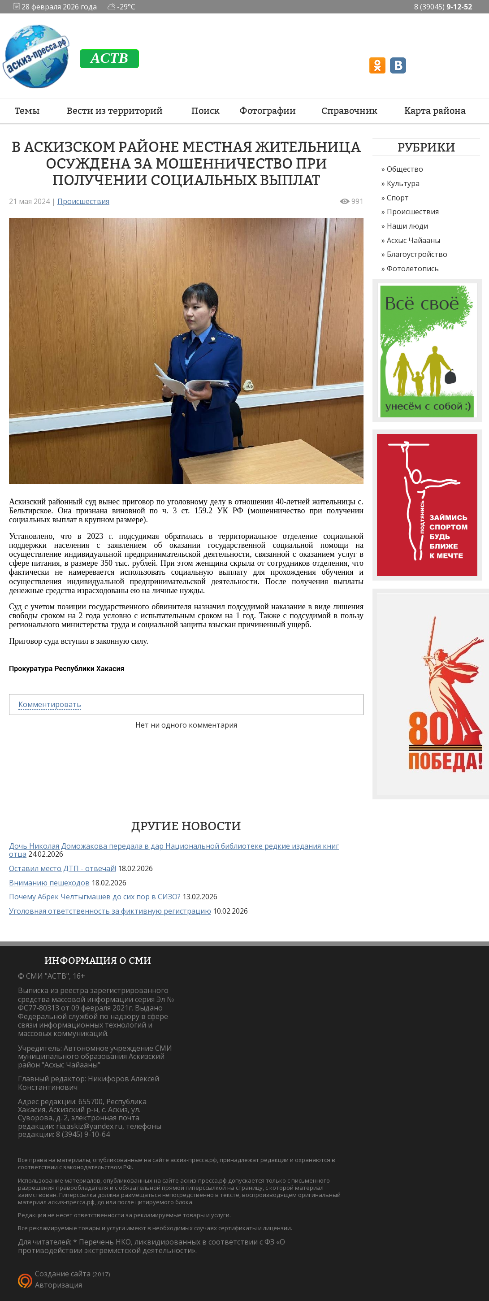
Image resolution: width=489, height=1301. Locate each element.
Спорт (398, 198)
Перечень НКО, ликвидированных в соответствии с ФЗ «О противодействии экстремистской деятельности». (151, 1246)
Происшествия (413, 212)
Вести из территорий (115, 110)
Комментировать (49, 704)
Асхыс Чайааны (413, 240)
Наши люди (407, 226)
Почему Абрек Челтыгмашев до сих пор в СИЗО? (95, 897)
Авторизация (58, 1285)
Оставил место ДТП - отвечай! (62, 868)
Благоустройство (417, 254)
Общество (405, 169)
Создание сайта (63, 1274)
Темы (27, 110)
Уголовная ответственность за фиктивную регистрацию (110, 911)
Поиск (205, 110)
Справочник (349, 110)
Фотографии (267, 110)
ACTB (109, 58)
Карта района (435, 110)
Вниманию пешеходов (49, 883)
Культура (403, 183)
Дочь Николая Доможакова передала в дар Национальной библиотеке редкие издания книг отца (174, 850)
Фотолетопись (413, 268)
